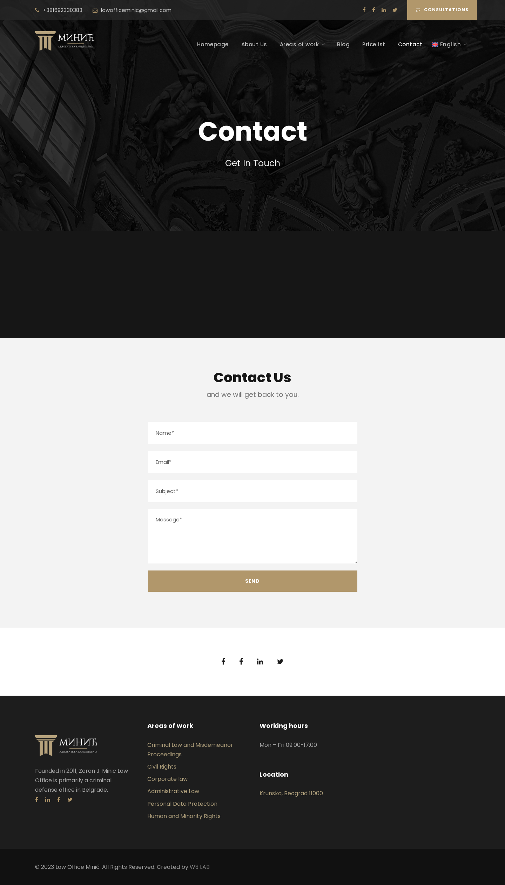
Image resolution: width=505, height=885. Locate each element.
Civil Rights (161, 767)
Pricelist (373, 44)
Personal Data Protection (182, 804)
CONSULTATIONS (442, 10)
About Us (254, 44)
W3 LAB (200, 867)
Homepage (213, 44)
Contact (410, 44)
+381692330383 (62, 10)
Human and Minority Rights (184, 816)
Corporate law (167, 779)
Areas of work (299, 44)
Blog (343, 44)
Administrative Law (173, 791)
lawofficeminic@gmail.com (136, 10)
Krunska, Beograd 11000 (291, 793)
